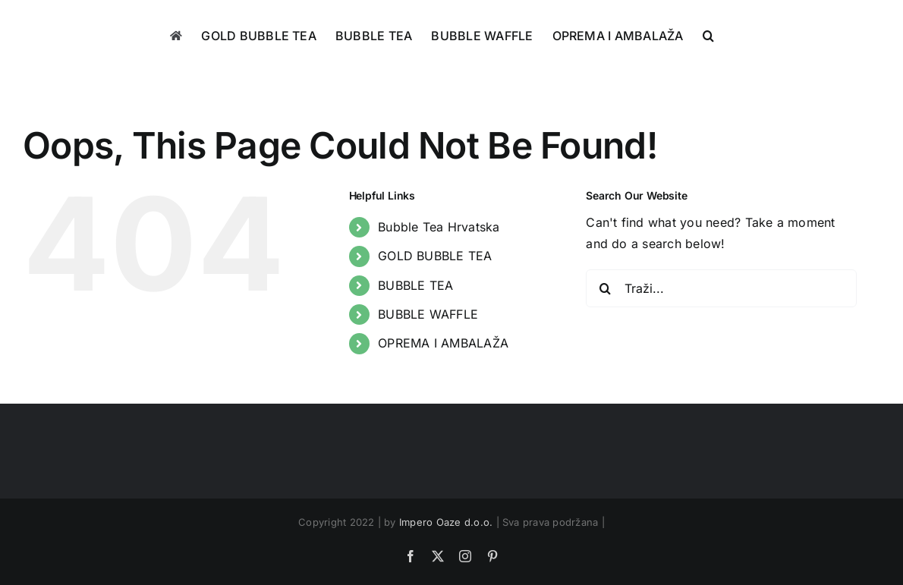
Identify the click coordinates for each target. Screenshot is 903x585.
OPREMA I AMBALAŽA (443, 343)
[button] (708, 35)
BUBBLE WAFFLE (428, 314)
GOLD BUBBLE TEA (435, 255)
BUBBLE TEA (415, 285)
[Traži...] (721, 288)
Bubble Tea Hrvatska (439, 226)
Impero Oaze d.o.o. (445, 522)
